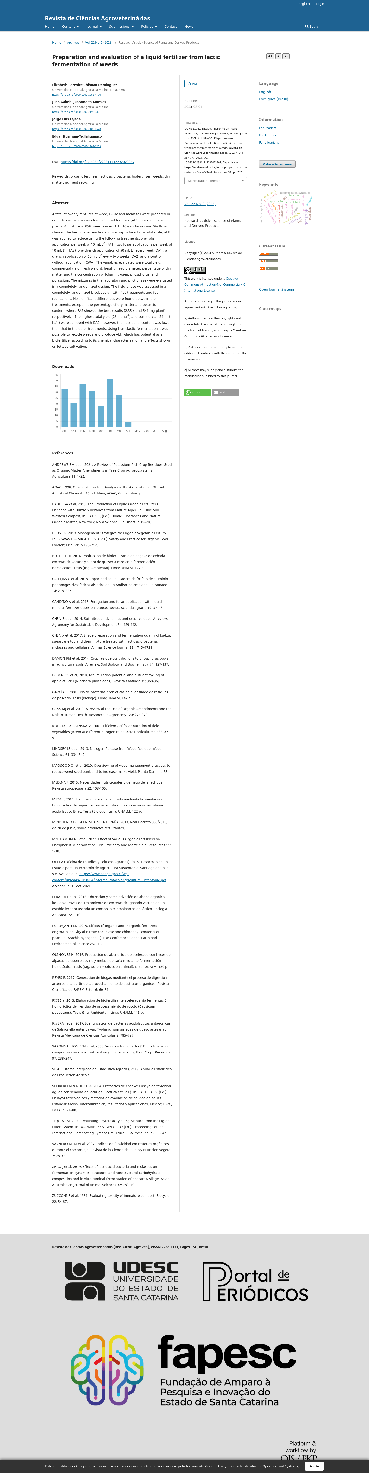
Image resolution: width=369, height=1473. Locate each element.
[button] (197, 392)
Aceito (314, 1466)
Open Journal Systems (277, 289)
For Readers (267, 128)
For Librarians (269, 142)
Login (320, 3)
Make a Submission (277, 164)
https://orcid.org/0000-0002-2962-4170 (76, 94)
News (188, 26)
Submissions (120, 26)
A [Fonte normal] (278, 56)
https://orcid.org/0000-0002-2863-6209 (76, 146)
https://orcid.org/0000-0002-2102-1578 (76, 129)
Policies (147, 26)
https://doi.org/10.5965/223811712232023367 (97, 162)
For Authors (267, 135)
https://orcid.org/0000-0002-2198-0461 (76, 111)
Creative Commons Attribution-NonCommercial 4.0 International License (214, 284)
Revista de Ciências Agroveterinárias (97, 18)
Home (49, 26)
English (265, 91)
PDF (194, 83)
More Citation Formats (204, 181)
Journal (92, 26)
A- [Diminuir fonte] (286, 56)
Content (69, 26)
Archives (73, 42)
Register (304, 3)
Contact (171, 26)
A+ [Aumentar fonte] (270, 56)
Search (313, 26)
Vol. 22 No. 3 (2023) (99, 42)
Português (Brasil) (273, 99)
